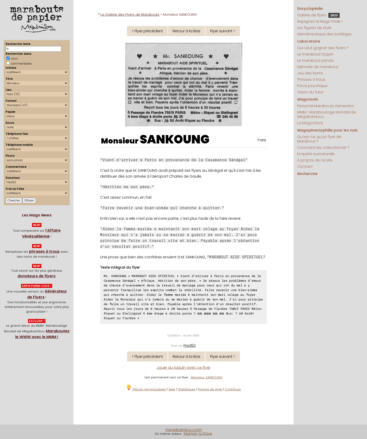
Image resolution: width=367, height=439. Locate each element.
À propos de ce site (315, 160)
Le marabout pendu (315, 60)
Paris (262, 140)
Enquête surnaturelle (316, 154)
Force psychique (312, 85)
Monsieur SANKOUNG (207, 377)
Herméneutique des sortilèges (324, 34)
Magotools (307, 99)
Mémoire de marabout (317, 67)
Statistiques (186, 389)
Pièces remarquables (146, 389)
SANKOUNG (174, 139)
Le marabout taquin (315, 54)
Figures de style (210, 389)
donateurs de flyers (36, 276)
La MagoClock (310, 123)
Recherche (307, 173)
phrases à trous (44, 251)
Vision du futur (310, 92)
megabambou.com (183, 429)
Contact (305, 166)
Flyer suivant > (222, 31)
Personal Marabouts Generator (325, 106)
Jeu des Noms (310, 73)
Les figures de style (314, 27)
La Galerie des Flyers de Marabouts (129, 14)
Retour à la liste (186, 31)
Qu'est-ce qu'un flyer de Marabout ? (319, 139)
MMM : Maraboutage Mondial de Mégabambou (326, 114)
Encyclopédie (310, 8)
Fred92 (190, 345)
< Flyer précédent (147, 31)
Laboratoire (308, 41)
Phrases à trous (311, 79)
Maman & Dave (198, 433)
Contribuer (233, 389)
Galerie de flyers (318, 15)
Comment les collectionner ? (323, 147)
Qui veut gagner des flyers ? (322, 48)
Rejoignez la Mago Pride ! (319, 21)
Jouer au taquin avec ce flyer (183, 367)
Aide (172, 389)
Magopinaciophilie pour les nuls (327, 130)
